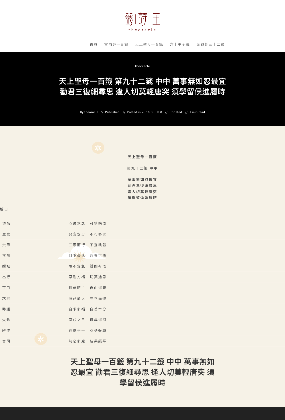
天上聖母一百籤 (149, 44)
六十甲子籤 (180, 44)
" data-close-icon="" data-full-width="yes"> (129, 44)
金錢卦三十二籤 (211, 44)
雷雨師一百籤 (116, 44)
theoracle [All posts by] (142, 66)
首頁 (94, 44)
